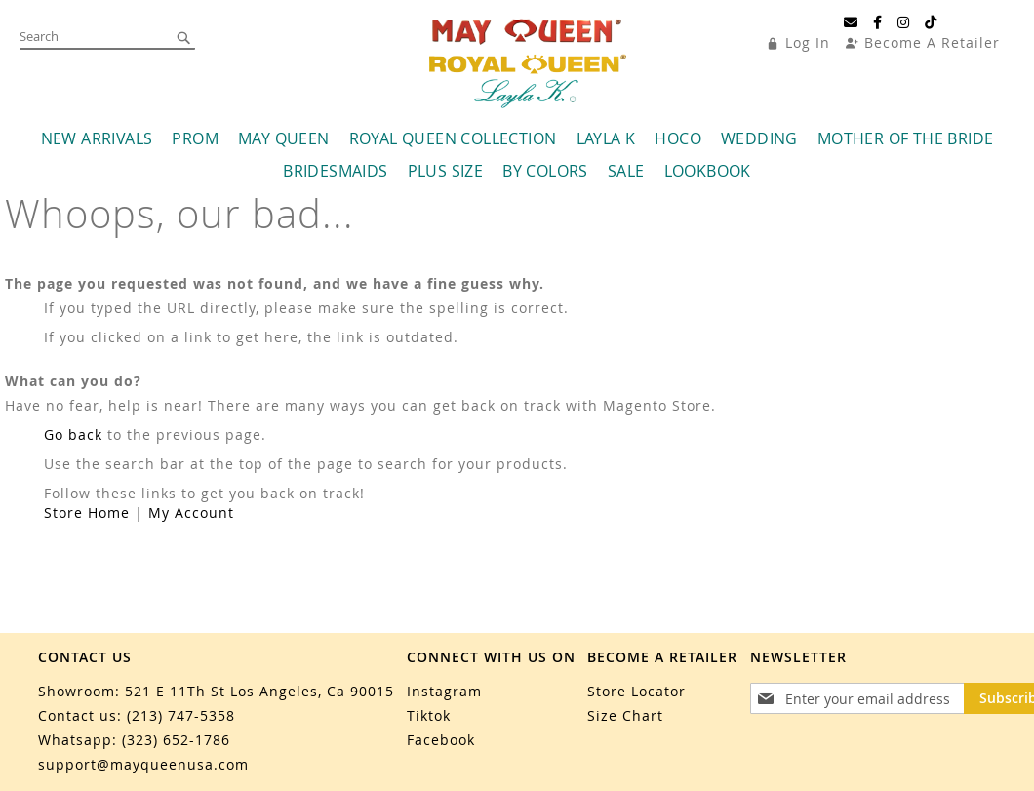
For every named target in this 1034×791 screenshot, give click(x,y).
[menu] (517, 177)
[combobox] (107, 37)
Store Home (87, 535)
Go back (73, 457)
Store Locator (636, 691)
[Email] (851, 22)
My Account (191, 535)
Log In (807, 42)
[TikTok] (931, 22)
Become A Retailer (932, 42)
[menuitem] (97, 161)
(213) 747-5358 (181, 715)
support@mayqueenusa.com (143, 764)
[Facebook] (878, 22)
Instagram (444, 691)
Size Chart (625, 715)
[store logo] (528, 73)
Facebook (441, 740)
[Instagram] (903, 22)
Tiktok (429, 715)
